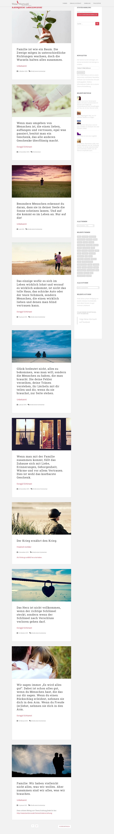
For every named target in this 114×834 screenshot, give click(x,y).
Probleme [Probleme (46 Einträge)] (80, 259)
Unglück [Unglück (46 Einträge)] (96, 267)
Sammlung (87, 3)
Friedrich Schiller (24, 547)
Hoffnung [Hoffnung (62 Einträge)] (84, 250)
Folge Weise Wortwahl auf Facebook (86, 313)
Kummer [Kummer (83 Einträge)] (91, 250)
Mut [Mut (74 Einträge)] (86, 256)
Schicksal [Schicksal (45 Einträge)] (87, 259)
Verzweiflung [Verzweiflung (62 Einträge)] (90, 270)
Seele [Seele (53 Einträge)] (79, 262)
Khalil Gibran (81, 299)
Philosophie (97, 3)
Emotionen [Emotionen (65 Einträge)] (92, 236)
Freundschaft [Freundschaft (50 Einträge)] (81, 245)
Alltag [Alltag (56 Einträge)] (79, 236)
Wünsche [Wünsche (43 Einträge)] (86, 273)
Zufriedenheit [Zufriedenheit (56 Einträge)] (81, 276)
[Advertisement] (86, 39)
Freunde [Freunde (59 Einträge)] (91, 242)
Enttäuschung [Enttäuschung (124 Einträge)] (81, 239)
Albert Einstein (85, 303)
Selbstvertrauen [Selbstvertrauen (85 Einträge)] (82, 264)
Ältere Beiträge (64, 826)
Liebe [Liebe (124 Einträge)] (79, 253)
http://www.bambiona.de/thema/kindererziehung (34, 813)
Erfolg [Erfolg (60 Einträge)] (95, 239)
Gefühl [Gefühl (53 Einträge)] (79, 248)
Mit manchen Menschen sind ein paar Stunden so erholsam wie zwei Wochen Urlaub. (88, 126)
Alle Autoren (82, 283)
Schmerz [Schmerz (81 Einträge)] (93, 259)
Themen (65, 3)
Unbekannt (22, 66)
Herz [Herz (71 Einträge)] (79, 250)
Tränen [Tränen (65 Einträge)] (84, 267)
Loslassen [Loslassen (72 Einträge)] (85, 253)
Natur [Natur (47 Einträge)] (90, 256)
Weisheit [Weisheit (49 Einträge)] (80, 273)
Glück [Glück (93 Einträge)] (92, 248)
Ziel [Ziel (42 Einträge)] (92, 273)
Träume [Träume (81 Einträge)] (90, 267)
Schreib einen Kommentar (37, 71)
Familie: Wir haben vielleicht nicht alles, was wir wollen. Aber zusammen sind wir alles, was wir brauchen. (41, 788)
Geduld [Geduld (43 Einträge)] (96, 245)
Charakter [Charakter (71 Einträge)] (85, 236)
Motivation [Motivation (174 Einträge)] (80, 256)
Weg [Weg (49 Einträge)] (97, 270)
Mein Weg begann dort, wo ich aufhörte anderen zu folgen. (86, 116)
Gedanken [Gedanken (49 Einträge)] (89, 245)
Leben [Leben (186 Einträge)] (97, 250)
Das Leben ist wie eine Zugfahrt (87, 136)
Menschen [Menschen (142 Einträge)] (92, 253)
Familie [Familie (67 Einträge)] (80, 242)
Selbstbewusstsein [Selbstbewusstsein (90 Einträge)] (87, 262)
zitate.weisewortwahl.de (87, 14)
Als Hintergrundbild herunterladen (29, 557)
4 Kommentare (36, 152)
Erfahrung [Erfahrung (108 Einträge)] (89, 239)
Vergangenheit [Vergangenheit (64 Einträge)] (82, 270)
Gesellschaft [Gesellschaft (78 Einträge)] (86, 248)
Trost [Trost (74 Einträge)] (79, 267)
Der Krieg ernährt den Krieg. (37, 540)
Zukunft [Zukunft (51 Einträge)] (89, 276)
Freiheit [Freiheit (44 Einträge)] (85, 242)
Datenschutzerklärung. (84, 86)
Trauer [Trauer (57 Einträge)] (90, 264)
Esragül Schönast (75, 3)
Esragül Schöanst (24, 715)
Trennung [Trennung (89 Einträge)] (96, 264)
